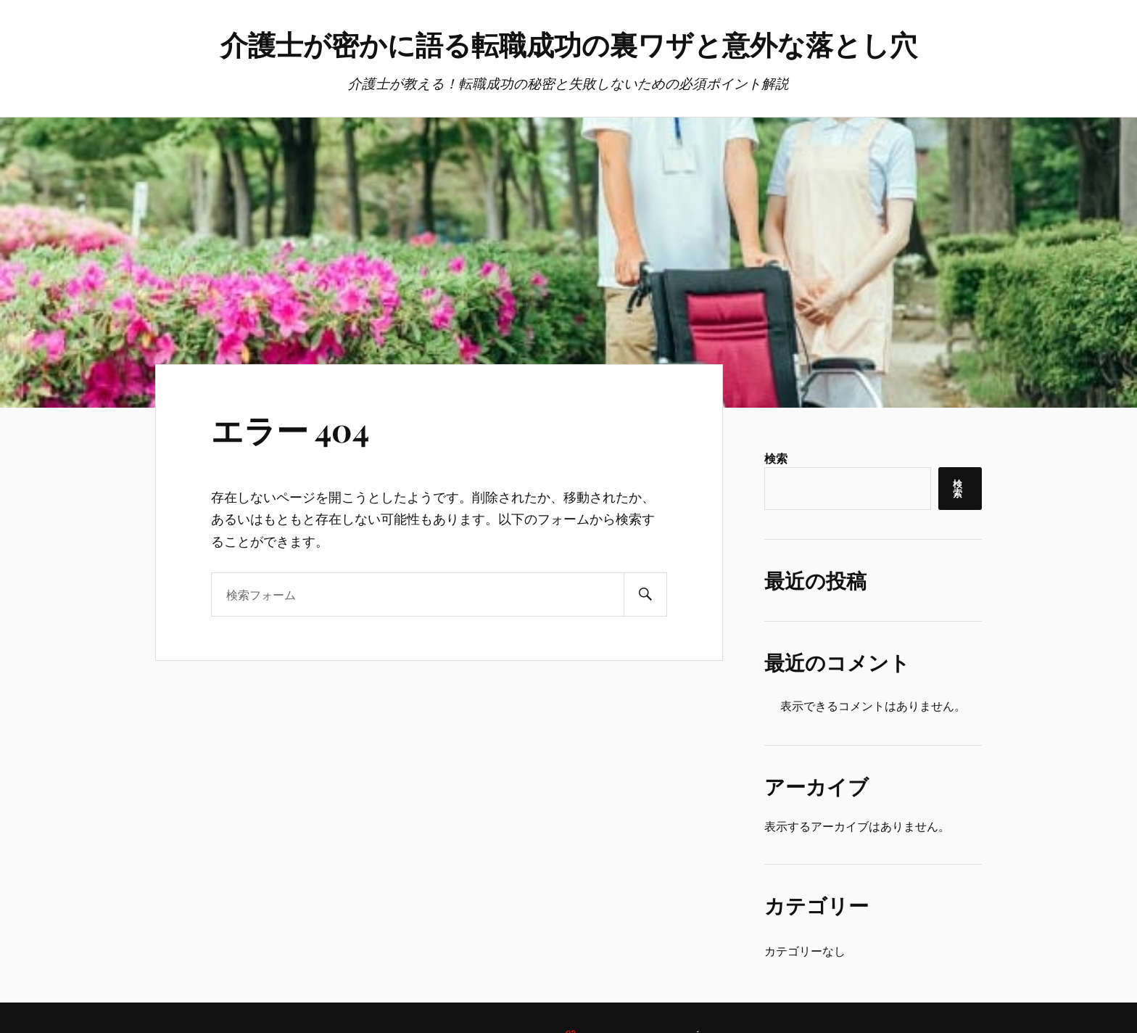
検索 (775, 458)
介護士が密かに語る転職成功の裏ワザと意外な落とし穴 (568, 43)
